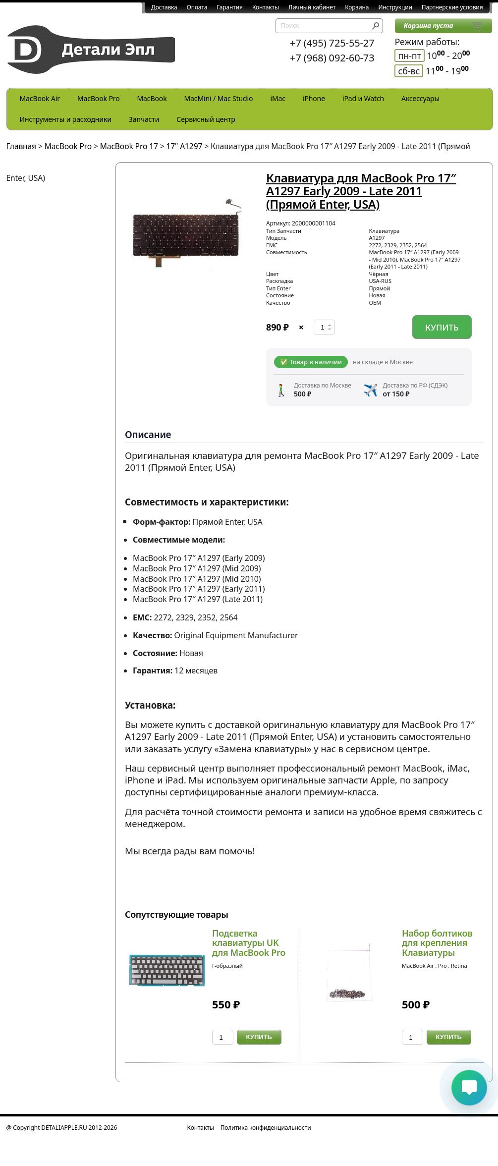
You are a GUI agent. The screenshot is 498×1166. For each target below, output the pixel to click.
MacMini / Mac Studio (218, 98)
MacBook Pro (98, 98)
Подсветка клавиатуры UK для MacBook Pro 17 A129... (248, 947)
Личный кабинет (311, 7)
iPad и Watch (363, 98)
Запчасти (144, 119)
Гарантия (230, 7)
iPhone (314, 98)
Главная (21, 146)
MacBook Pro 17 (129, 146)
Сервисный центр (205, 119)
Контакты (265, 7)
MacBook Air (40, 98)
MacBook (152, 98)
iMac (277, 98)
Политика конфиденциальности (266, 1127)
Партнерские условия (452, 7)
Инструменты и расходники (65, 119)
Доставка (164, 7)
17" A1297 (184, 146)
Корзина (357, 7)
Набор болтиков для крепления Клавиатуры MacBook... (437, 947)
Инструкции (395, 7)
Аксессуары (420, 98)
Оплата (197, 7)
